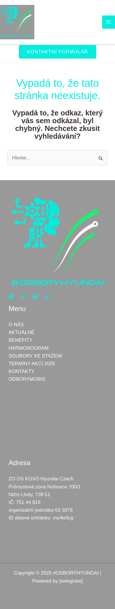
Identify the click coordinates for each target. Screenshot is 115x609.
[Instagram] (23, 296)
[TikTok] (47, 296)
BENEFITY (20, 340)
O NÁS (16, 324)
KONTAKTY (21, 371)
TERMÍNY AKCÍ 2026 (32, 363)
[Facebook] (11, 296)
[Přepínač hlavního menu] (108, 22)
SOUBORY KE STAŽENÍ (35, 356)
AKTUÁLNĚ (21, 332)
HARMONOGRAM (29, 348)
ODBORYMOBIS (27, 379)
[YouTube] (35, 296)
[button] (57, 52)
